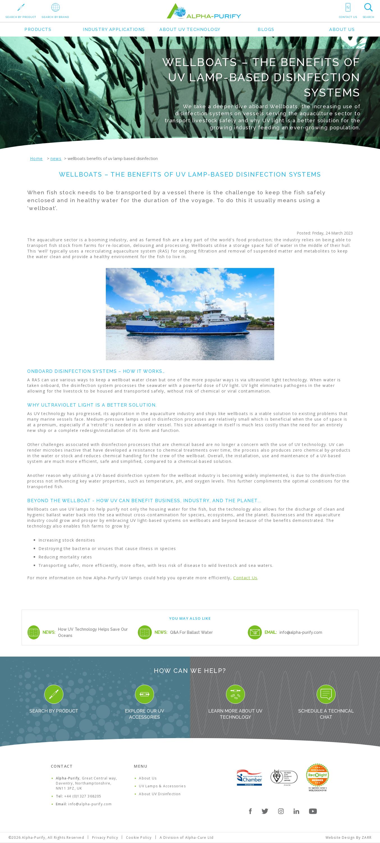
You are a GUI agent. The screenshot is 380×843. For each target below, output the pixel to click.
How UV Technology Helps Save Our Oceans (93, 632)
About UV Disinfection (160, 794)
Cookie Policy (139, 837)
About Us (342, 29)
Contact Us (245, 577)
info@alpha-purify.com (301, 632)
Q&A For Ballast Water (191, 632)
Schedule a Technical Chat (326, 702)
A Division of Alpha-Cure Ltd (187, 837)
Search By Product (53, 699)
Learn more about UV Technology (235, 702)
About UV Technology (190, 29)
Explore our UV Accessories (144, 702)
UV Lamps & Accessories (162, 786)
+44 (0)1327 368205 (83, 796)
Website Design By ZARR (349, 837)
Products (37, 29)
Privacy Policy (105, 837)
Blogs (266, 29)
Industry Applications (114, 29)
